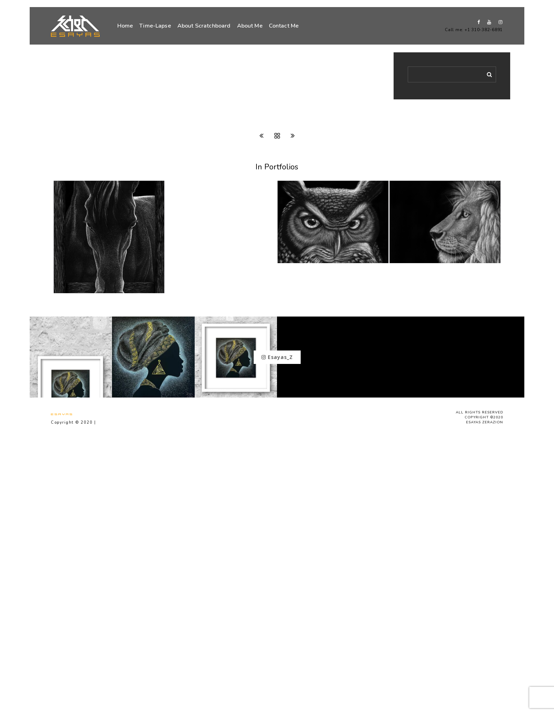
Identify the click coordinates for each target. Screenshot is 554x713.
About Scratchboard (204, 26)
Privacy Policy (114, 422)
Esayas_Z (277, 357)
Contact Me (284, 26)
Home (125, 26)
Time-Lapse (155, 26)
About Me (250, 26)
